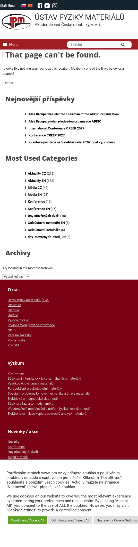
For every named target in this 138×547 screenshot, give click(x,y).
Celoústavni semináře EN (46, 223)
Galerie (13, 315)
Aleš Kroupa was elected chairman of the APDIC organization (74, 114)
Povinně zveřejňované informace (31, 325)
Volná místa (16, 340)
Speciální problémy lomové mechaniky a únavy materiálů (49, 393)
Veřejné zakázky (19, 335)
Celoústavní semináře (44, 230)
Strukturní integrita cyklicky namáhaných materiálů (44, 378)
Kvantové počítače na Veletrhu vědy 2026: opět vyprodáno (72, 142)
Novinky (13, 442)
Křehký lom (16, 373)
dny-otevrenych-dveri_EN (47, 237)
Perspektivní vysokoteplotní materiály (35, 388)
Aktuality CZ (37, 173)
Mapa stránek (18, 457)
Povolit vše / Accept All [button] (27, 520)
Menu (11, 45)
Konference (36, 201)
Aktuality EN (37, 181)
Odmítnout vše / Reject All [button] (70, 520)
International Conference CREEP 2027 (56, 128)
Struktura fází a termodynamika (30, 403)
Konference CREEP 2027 (47, 135)
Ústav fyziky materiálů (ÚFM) (28, 300)
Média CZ (35, 188)
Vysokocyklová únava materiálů (31, 383)
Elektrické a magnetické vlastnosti (33, 399)
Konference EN (39, 209)
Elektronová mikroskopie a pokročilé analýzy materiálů (47, 413)
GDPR (12, 330)
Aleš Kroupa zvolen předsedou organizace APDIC (65, 121)
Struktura (14, 305)
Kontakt (13, 345)
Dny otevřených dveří (43, 216)
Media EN (35, 195)
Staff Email (8, 5)
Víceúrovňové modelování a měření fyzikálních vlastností (49, 409)
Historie (13, 310)
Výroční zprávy (18, 320)
